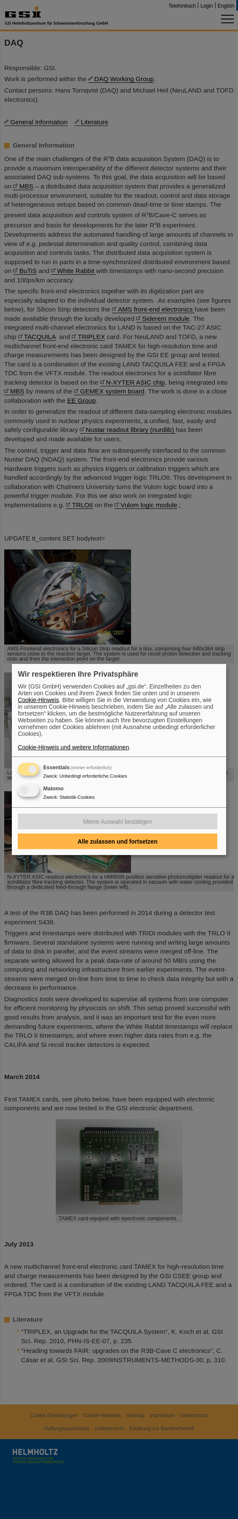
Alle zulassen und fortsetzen (117, 841)
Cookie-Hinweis (38, 700)
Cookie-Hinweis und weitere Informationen (73, 747)
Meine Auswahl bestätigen (117, 821)
